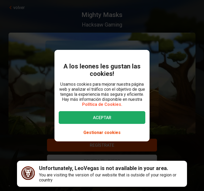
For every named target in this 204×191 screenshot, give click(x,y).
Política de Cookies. (102, 104)
